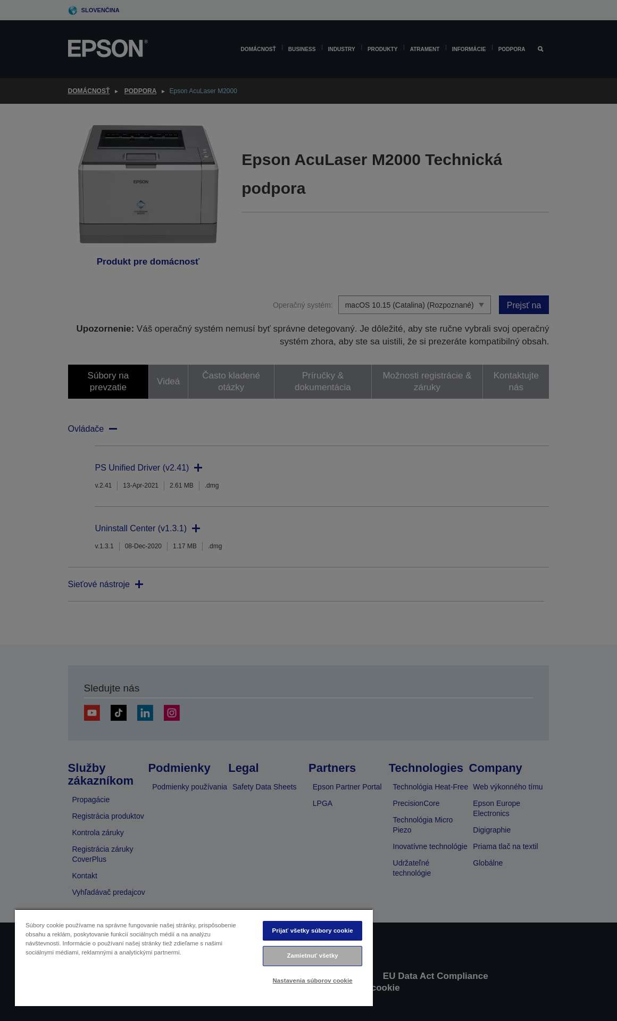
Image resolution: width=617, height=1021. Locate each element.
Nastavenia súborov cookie (313, 980)
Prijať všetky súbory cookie (312, 930)
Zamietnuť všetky (312, 955)
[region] (194, 957)
